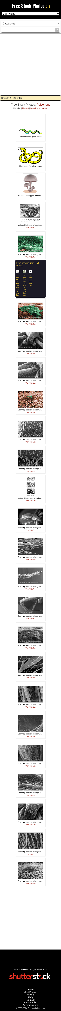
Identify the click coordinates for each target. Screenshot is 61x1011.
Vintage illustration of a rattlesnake (31, 225)
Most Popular (30, 992)
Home (30, 989)
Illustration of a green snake (30, 137)
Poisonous (43, 104)
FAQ (30, 997)
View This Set (30, 228)
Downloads (35, 108)
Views (44, 108)
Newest (25, 108)
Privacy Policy (30, 1002)
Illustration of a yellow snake (30, 166)
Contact (30, 1000)
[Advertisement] (30, 64)
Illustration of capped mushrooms (31, 196)
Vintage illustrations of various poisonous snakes (37, 498)
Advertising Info (30, 1005)
